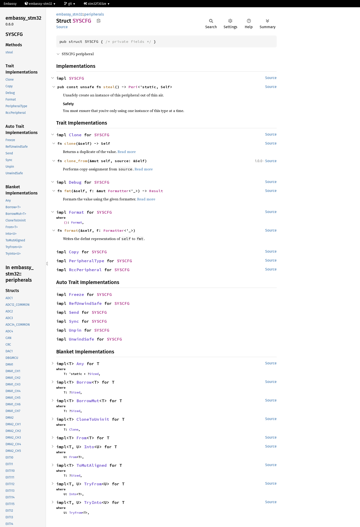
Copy (74, 251)
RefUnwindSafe (85, 303)
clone (70, 143)
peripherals (94, 14)
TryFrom (93, 483)
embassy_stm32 (69, 14)
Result (156, 190)
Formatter (118, 190)
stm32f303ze (95, 4)
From (81, 437)
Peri (133, 87)
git (68, 4)
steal (109, 87)
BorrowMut (87, 400)
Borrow (84, 382)
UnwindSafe (81, 339)
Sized (93, 374)
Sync (74, 321)
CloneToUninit (92, 419)
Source (62, 27)
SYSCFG (76, 78)
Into (89, 446)
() (65, 222)
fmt (67, 190)
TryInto (93, 502)
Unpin (75, 330)
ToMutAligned (91, 465)
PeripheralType (86, 260)
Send (74, 312)
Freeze (76, 294)
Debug (75, 182)
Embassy (10, 4)
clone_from (75, 160)
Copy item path (98, 21)
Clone (75, 134)
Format (76, 212)
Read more (127, 151)
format (71, 230)
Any (80, 363)
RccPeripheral (85, 269)
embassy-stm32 (39, 4)
